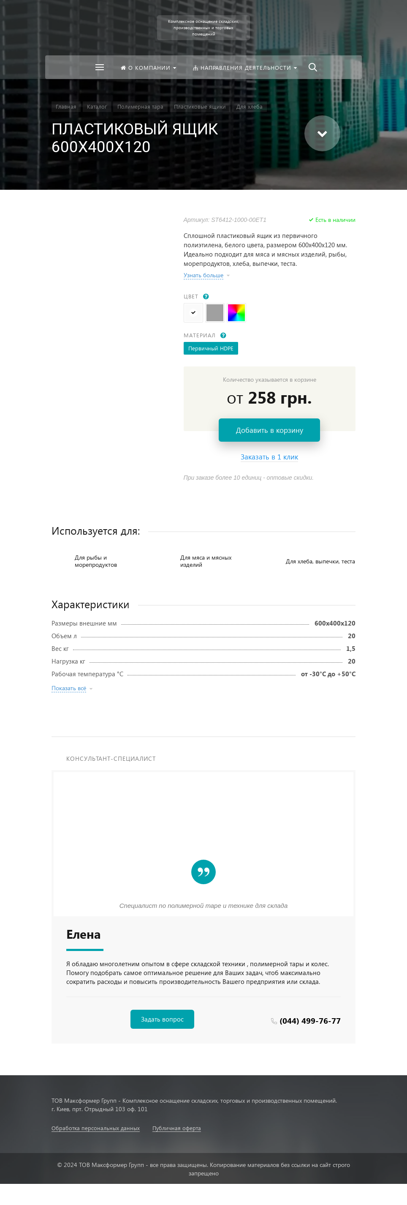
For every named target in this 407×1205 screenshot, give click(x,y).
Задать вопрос (162, 1019)
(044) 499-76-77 (310, 1020)
